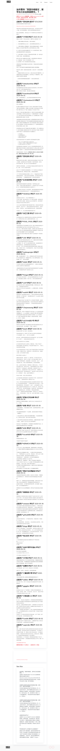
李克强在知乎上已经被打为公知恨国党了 (29, 729)
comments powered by (22, 659)
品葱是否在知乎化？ (24, 715)
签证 (34, 14)
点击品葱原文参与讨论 (21, 642)
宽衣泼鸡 (19, 14)
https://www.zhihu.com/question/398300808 (26, 26)
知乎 (32, 14)
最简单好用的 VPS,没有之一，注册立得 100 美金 (27, 645)
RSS (41, 2)
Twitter (51, 2)
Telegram (46, 2)
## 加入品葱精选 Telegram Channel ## (25, 19)
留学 (30, 14)
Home (37, 2)
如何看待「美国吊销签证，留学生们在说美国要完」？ (30, 672)
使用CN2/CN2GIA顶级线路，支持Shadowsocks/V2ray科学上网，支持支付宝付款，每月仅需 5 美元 (29, 17)
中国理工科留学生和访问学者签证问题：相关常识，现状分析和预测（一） (30, 685)
